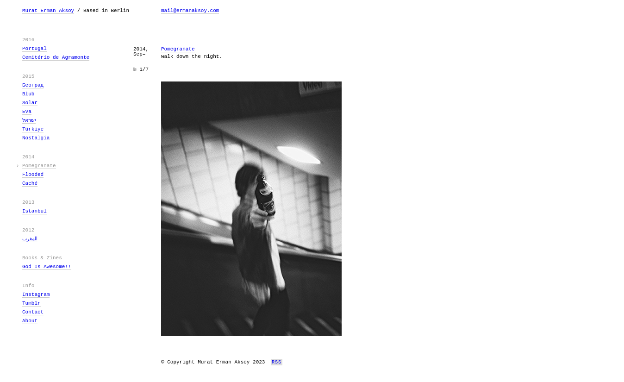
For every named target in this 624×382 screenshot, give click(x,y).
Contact (33, 312)
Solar (29, 103)
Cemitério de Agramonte (55, 57)
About (29, 321)
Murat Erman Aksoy (48, 10)
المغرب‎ (29, 239)
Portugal (34, 48)
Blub (28, 94)
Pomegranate (39, 166)
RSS (276, 362)
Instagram (36, 294)
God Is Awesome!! (46, 266)
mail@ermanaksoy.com (190, 10)
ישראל (29, 120)
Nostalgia (36, 138)
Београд (33, 85)
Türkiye (33, 129)
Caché (29, 183)
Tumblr (31, 303)
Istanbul (34, 211)
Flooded (33, 174)
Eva (26, 111)
